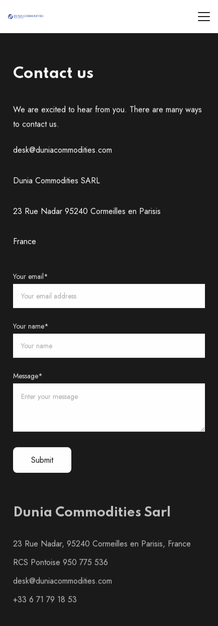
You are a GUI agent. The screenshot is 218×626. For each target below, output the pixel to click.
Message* (28, 376)
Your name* (31, 327)
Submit (42, 461)
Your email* (30, 277)
